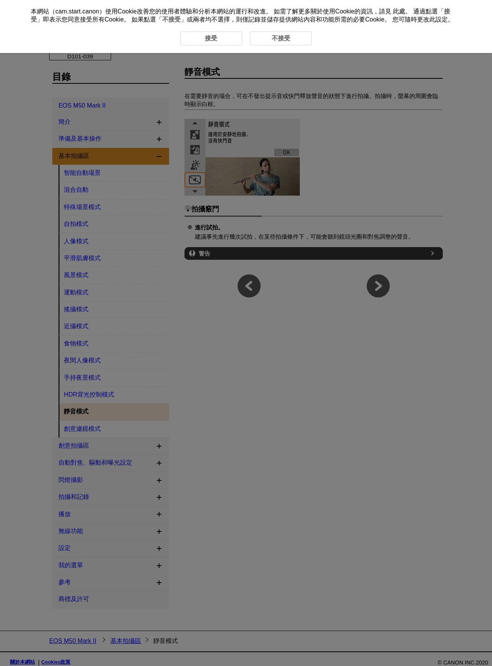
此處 (399, 11)
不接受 (171, 19)
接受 (211, 38)
